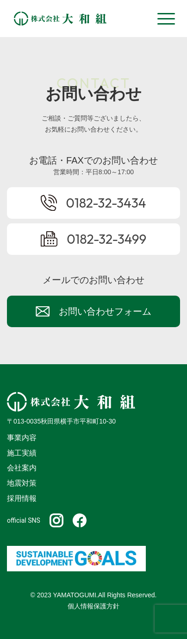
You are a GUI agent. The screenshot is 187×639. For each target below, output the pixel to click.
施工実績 (22, 453)
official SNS (23, 520)
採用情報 (22, 498)
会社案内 (22, 467)
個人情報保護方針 (93, 606)
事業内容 (22, 437)
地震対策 (22, 483)
